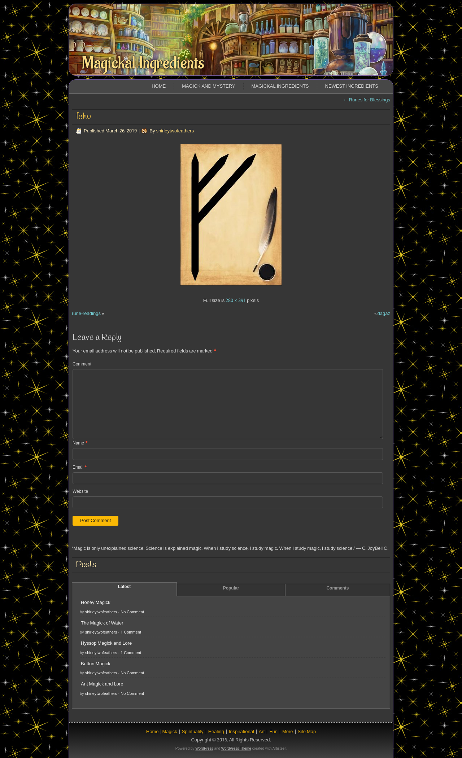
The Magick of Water (102, 623)
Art (262, 732)
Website (80, 491)
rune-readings (86, 314)
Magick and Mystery (208, 86)
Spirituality (193, 732)
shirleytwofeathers (175, 131)
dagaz (384, 314)
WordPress (204, 748)
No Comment (132, 612)
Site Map (307, 732)
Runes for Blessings (366, 100)
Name (80, 443)
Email (80, 467)
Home (159, 86)
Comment (82, 364)
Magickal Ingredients (143, 63)
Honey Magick (95, 603)
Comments (337, 588)
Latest (124, 587)
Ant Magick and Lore (102, 684)
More (287, 732)
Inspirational (241, 732)
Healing (216, 732)
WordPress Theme (236, 748)
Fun (273, 732)
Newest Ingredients (351, 86)
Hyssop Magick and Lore (106, 643)
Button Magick (95, 664)
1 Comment (131, 632)
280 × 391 (236, 301)
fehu (83, 117)
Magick (169, 732)
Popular (231, 588)
